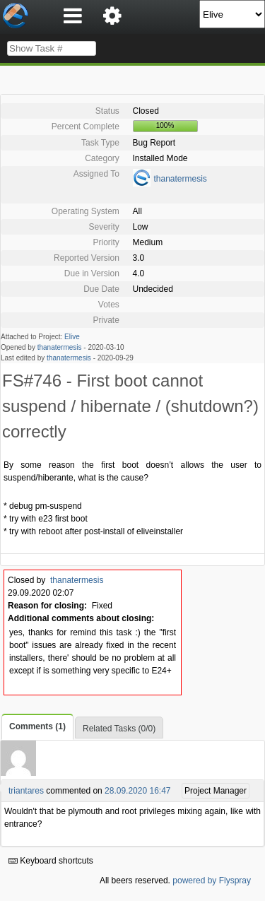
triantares (26, 791)
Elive (72, 337)
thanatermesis (180, 179)
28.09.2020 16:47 (137, 791)
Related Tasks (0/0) (119, 729)
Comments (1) (37, 726)
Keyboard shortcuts (50, 861)
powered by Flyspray (211, 880)
